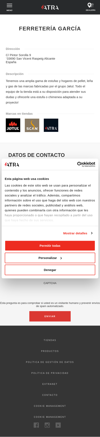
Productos (50, 351)
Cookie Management (50, 417)
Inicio (7, 18)
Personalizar (50, 258)
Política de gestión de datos (50, 362)
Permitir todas (50, 245)
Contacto (50, 395)
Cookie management (50, 406)
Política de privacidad (50, 373)
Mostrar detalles (75, 233)
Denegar (50, 270)
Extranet (49, 384)
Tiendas (50, 340)
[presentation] (50, 293)
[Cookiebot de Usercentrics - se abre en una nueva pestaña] (77, 164)
